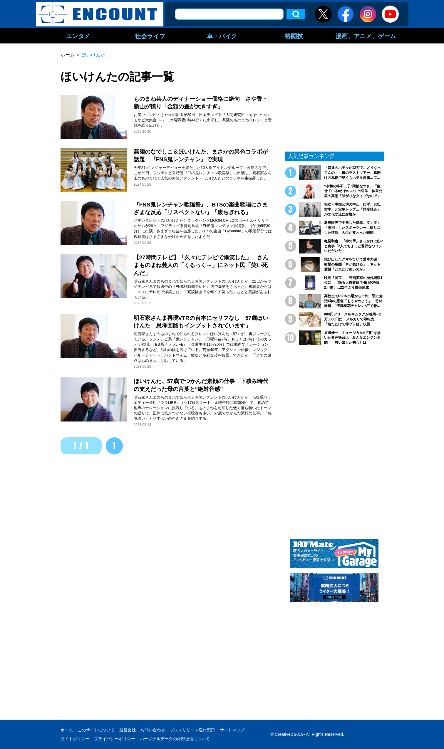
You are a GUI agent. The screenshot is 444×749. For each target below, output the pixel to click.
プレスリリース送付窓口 (192, 730)
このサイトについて (96, 730)
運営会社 (127, 730)
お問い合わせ (152, 730)
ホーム (67, 730)
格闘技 (294, 35)
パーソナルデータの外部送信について (175, 739)
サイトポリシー (75, 739)
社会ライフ (150, 35)
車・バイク (222, 35)
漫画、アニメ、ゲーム (366, 35)
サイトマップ (232, 730)
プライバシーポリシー (114, 739)
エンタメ (78, 35)
